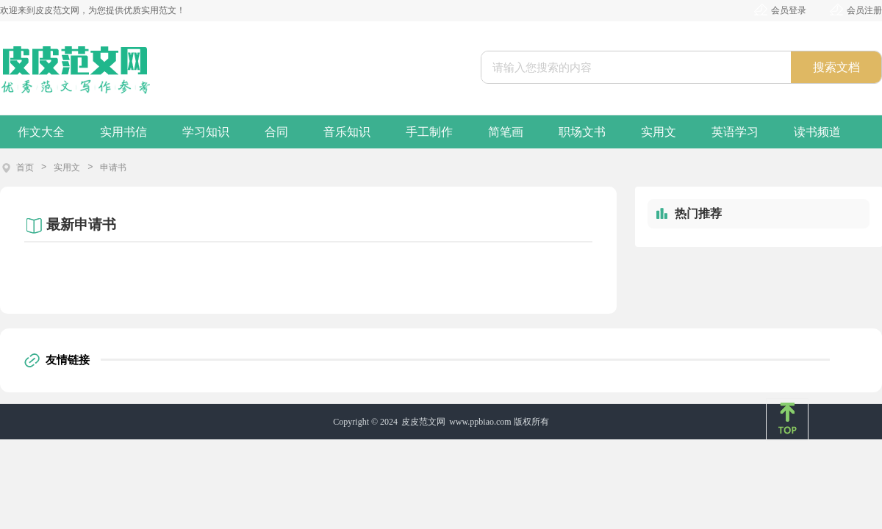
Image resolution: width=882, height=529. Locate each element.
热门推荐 (698, 213)
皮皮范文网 (423, 422)
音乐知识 (346, 132)
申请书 (113, 167)
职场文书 (582, 132)
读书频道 (817, 132)
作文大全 (41, 132)
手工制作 (429, 132)
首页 (25, 167)
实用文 (658, 132)
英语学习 (735, 132)
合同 (276, 132)
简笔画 (505, 132)
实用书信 (123, 132)
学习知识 (205, 132)
